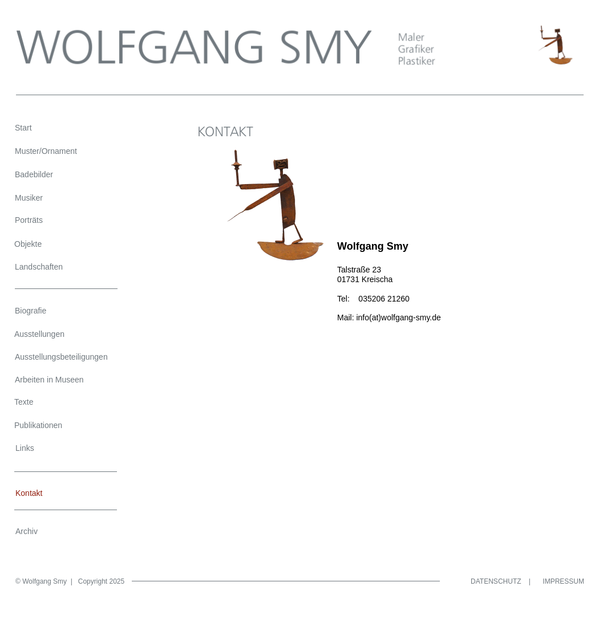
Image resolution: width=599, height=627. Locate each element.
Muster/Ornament (46, 151)
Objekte (28, 244)
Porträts (29, 220)
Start (23, 127)
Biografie (30, 310)
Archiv (26, 531)
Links (24, 448)
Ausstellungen (39, 334)
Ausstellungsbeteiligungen (61, 356)
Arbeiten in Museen (49, 379)
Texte (23, 401)
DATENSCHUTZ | (501, 581)
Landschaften (39, 266)
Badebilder (34, 174)
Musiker (29, 197)
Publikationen (38, 425)
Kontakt (28, 493)
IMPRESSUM (563, 581)
